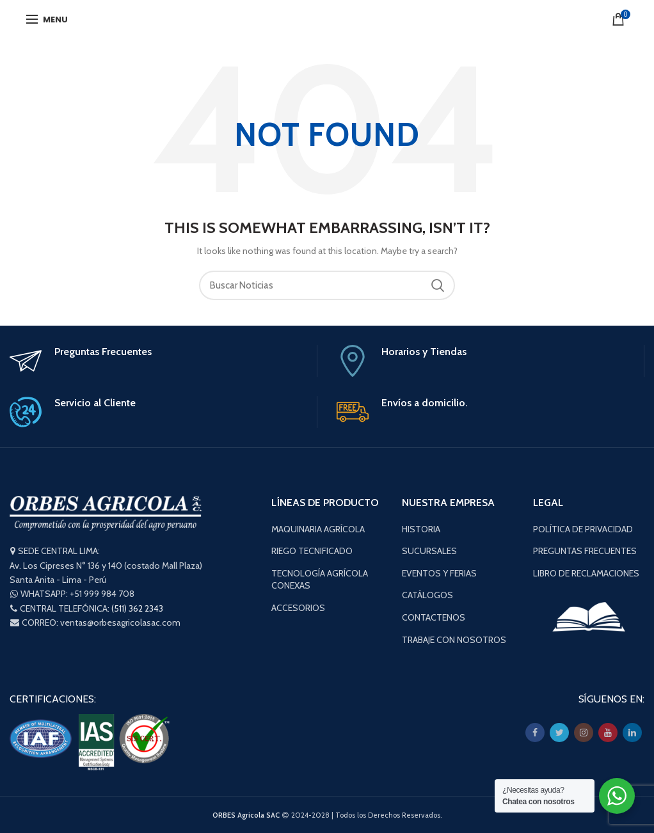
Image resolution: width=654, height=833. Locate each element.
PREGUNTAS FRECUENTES (585, 551)
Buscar (438, 285)
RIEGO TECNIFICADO (312, 551)
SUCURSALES (429, 551)
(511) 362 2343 (137, 608)
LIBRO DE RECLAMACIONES (586, 573)
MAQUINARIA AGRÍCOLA (318, 529)
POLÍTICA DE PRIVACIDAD (583, 529)
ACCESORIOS (298, 608)
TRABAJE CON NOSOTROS (454, 640)
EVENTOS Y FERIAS (439, 573)
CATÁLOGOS (427, 595)
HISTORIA (421, 529)
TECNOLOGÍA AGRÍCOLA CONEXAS (319, 579)
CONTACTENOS (433, 617)
